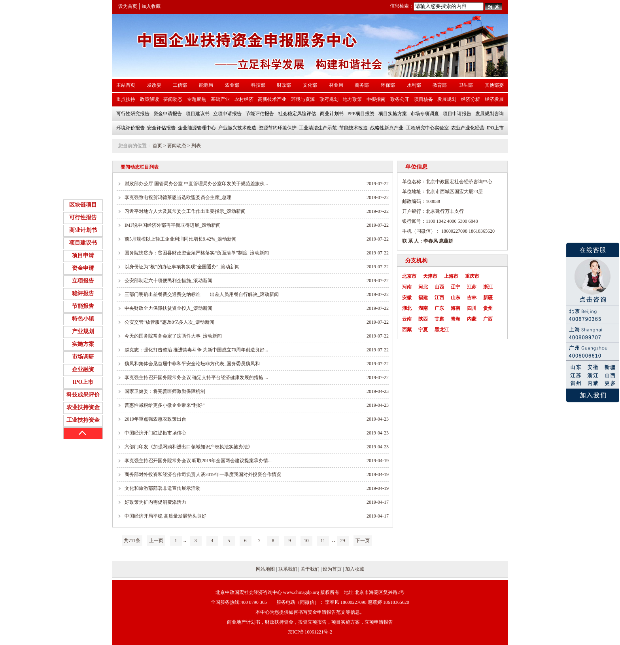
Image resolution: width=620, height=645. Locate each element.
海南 (455, 308)
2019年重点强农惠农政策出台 (155, 419)
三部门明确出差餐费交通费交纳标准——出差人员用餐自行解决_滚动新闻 (202, 294)
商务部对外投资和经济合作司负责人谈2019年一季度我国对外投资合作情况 (203, 474)
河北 (423, 287)
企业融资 (83, 369)
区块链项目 (83, 205)
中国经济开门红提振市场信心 (155, 433)
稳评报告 (83, 293)
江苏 (471, 287)
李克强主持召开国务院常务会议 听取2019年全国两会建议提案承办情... (198, 460)
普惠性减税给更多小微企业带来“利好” (165, 405)
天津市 (430, 276)
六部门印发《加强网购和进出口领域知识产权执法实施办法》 (189, 447)
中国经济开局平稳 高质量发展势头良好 (165, 516)
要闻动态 (176, 145)
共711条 (132, 540)
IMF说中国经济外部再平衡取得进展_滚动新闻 (173, 225)
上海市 (451, 276)
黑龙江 (442, 329)
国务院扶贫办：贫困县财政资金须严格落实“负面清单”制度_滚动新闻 (197, 253)
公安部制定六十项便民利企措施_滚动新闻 (168, 280)
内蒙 (471, 319)
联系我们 (287, 569)
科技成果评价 (83, 395)
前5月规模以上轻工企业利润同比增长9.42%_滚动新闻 (180, 239)
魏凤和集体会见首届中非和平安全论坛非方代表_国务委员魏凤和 (192, 363)
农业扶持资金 (83, 407)
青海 (455, 319)
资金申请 (83, 268)
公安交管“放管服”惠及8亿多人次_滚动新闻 (169, 322)
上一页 (156, 540)
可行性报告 (83, 217)
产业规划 (83, 331)
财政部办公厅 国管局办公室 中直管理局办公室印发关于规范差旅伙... (196, 183)
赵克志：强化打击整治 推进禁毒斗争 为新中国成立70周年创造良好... (196, 350)
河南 (407, 287)
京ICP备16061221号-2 (310, 632)
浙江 (488, 287)
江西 (439, 297)
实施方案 (83, 344)
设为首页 (127, 6)
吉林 (471, 297)
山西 (439, 287)
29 (342, 540)
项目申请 (83, 255)
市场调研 (83, 357)
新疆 (488, 297)
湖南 (423, 308)
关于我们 (310, 569)
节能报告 (83, 306)
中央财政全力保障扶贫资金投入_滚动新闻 (168, 308)
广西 (488, 319)
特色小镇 (83, 319)
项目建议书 (83, 243)
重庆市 (472, 276)
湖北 (407, 308)
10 (306, 540)
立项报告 (83, 281)
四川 (471, 308)
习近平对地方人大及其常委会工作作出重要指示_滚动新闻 (185, 211)
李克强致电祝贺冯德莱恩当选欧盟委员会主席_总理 (178, 197)
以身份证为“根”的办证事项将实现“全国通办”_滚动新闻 (182, 266)
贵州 (488, 308)
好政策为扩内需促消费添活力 (155, 502)
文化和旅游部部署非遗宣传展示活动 (162, 488)
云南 (407, 319)
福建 (423, 297)
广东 (439, 308)
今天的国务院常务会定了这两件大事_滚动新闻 (173, 336)
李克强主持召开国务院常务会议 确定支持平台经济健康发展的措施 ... (196, 377)
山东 (455, 297)
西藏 (407, 329)
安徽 (407, 297)
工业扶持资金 (83, 420)
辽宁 (455, 287)
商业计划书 (83, 230)
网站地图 (265, 569)
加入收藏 (151, 6)
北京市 (409, 276)
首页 (157, 145)
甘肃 (439, 319)
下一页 (362, 540)
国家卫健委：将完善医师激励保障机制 (165, 391)
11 (323, 540)
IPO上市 (83, 382)
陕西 (423, 319)
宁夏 (423, 329)
